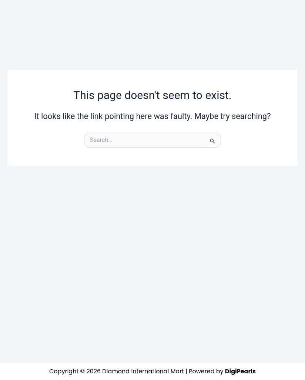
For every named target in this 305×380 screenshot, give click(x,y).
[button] (146, 15)
